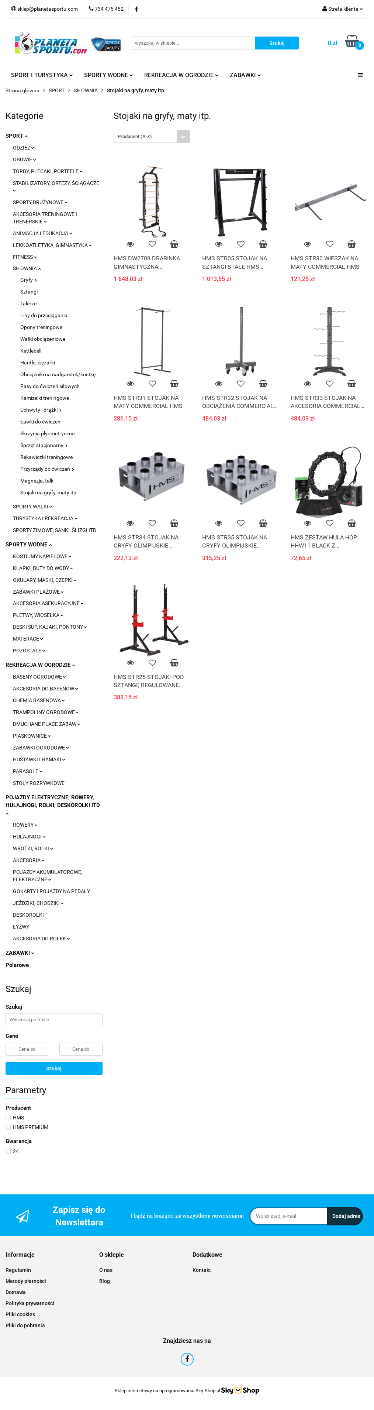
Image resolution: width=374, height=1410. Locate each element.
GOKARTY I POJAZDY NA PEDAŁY (51, 891)
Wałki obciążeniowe (42, 339)
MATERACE (28, 639)
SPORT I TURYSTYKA (42, 75)
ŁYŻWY (21, 927)
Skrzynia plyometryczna (47, 433)
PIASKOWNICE (32, 736)
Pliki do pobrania (25, 1325)
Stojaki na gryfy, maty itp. (49, 492)
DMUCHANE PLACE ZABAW (46, 724)
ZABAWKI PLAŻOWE (38, 592)
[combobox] (152, 136)
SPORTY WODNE (108, 75)
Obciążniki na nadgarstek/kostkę (58, 374)
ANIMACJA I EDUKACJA (42, 233)
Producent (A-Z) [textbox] (135, 136)
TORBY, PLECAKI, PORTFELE (48, 171)
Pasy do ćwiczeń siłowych (50, 386)
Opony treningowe (41, 327)
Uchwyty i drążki (41, 410)
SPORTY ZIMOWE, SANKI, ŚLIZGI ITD (54, 530)
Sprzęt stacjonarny (43, 445)
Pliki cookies (20, 1314)
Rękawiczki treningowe (46, 457)
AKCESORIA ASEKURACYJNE (48, 603)
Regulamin (18, 1270)
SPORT (17, 136)
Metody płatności (26, 1281)
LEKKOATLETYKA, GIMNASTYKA (52, 245)
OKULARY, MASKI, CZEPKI (45, 580)
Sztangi (29, 292)
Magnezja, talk (36, 481)
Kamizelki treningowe (44, 398)
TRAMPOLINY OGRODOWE (46, 712)
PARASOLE (27, 771)
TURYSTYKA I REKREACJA (45, 518)
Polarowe (17, 965)
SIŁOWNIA (27, 268)
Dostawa (16, 1292)
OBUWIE (24, 159)
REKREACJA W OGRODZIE (181, 75)
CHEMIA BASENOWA (39, 700)
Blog (104, 1281)
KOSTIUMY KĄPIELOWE (42, 556)
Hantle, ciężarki (37, 363)
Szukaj (54, 1068)
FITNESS (25, 257)
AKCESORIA (29, 860)
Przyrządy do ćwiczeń (47, 469)
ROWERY (25, 825)
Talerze (28, 303)
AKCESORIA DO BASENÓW (45, 689)
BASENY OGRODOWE (39, 677)
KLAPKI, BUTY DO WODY (43, 568)
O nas (105, 1270)
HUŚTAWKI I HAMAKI (39, 759)
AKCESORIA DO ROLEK (41, 938)
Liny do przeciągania (43, 315)
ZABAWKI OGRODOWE (41, 748)
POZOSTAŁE (29, 650)
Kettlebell (30, 351)
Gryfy (28, 280)
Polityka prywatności (30, 1303)
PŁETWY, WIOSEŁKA (38, 615)
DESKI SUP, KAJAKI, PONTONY (50, 627)
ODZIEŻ (23, 148)
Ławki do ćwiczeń (40, 422)
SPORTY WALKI (32, 507)
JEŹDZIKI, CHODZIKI (38, 903)
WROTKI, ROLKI (33, 848)
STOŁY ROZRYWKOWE (39, 783)
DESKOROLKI (28, 915)
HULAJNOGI (29, 837)
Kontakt (202, 1270)
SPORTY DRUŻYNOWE (40, 202)
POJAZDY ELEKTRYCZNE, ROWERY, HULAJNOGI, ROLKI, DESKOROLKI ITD (53, 805)
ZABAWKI (245, 75)
